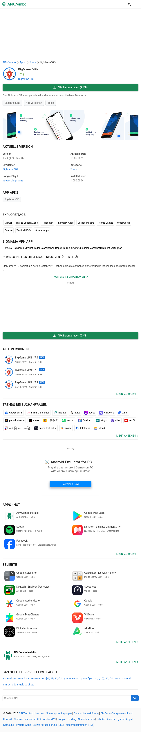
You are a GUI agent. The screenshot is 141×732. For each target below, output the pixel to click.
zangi (123, 413)
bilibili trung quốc (38, 413)
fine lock (85, 420)
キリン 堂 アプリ (103, 678)
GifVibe (101, 719)
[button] (129, 4)
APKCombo (9, 62)
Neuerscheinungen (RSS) (80, 724)
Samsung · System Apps (17, 724)
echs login (24, 678)
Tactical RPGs (24, 230)
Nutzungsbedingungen (59, 713)
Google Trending (66, 719)
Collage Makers (85, 222)
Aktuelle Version (18, 146)
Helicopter (47, 222)
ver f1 (129, 420)
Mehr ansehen (126, 394)
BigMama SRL (26, 79)
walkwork (106, 413)
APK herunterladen (70, 87)
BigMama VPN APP (18, 241)
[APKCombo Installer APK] (70, 654)
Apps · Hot (11, 505)
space (66, 428)
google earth (14, 413)
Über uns (39, 713)
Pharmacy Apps (65, 222)
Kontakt (7, 719)
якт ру (6, 684)
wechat (68, 420)
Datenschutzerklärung (86, 713)
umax (34, 420)
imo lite (59, 413)
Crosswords (123, 222)
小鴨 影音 (50, 420)
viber (115, 420)
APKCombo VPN (46, 719)
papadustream (15, 420)
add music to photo (23, 684)
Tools (51, 102)
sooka (89, 413)
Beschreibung (12, 102)
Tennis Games (105, 222)
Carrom (8, 230)
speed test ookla (45, 428)
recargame (37, 678)
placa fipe (86, 678)
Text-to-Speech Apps (27, 222)
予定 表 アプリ (53, 678)
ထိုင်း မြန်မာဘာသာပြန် (17, 428)
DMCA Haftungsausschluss (116, 713)
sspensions (9, 678)
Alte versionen (34, 102)
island (99, 428)
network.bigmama (13, 180)
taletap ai (82, 428)
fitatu (75, 413)
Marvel (8, 222)
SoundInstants (86, 719)
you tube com (71, 678)
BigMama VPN (28, 69)
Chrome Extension (24, 719)
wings (101, 420)
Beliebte (10, 565)
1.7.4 (13, 158)
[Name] (67, 698)
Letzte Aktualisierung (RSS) (48, 724)
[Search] (135, 698)
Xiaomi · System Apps (119, 719)
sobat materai (123, 678)
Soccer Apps (42, 230)
